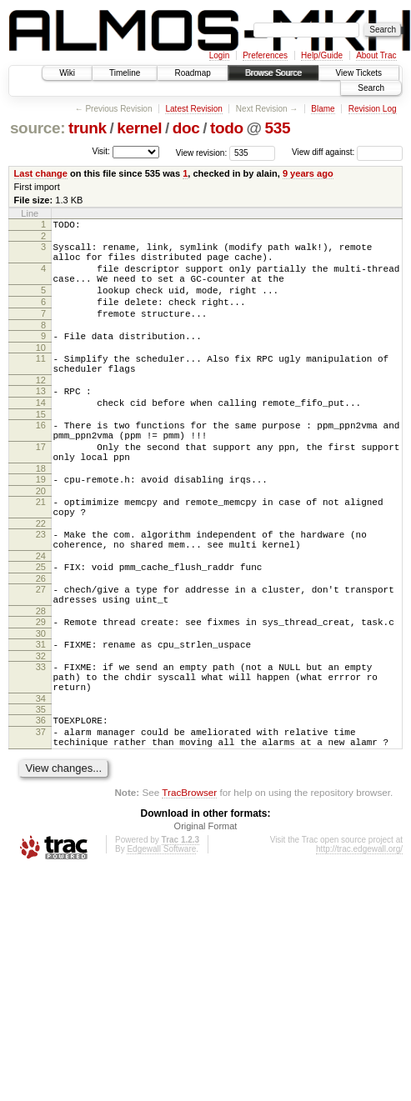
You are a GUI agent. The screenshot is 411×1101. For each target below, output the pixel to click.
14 (41, 433)
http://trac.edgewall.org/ (359, 931)
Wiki (67, 73)
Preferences (265, 55)
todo (226, 128)
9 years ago (308, 173)
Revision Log (372, 108)
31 (41, 709)
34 (41, 773)
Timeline (124, 73)
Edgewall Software (161, 931)
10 (41, 370)
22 (41, 573)
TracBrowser (189, 874)
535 (277, 128)
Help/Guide (322, 55)
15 (41, 447)
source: (37, 128)
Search (371, 88)
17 (41, 484)
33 (41, 734)
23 (41, 584)
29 (41, 684)
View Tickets (359, 73)
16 (41, 458)
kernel (139, 128)
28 (41, 673)
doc (186, 128)
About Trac (376, 55)
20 (41, 536)
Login (219, 55)
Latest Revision (193, 108)
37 (41, 809)
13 (41, 418)
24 (41, 611)
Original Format (206, 908)
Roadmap (192, 73)
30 (41, 698)
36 (41, 795)
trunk (87, 128)
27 (41, 647)
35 (41, 784)
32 (41, 723)
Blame (322, 108)
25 (41, 622)
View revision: (202, 152)
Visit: (101, 151)
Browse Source (273, 73)
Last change (41, 173)
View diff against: (347, 152)
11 (41, 381)
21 (41, 547)
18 (41, 511)
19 (41, 522)
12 (41, 408)
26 (41, 636)
